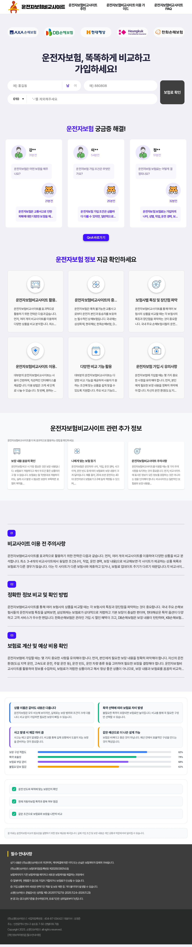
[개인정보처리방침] (17, 937)
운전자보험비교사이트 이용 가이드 (125, 7)
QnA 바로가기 (96, 237)
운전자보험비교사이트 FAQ (168, 7)
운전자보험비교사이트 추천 (83, 7)
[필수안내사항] (33, 937)
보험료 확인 (172, 92)
